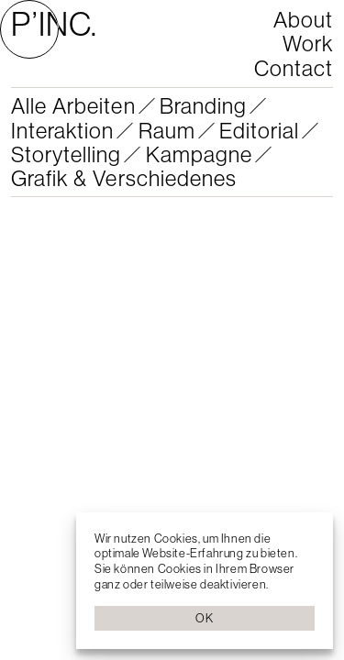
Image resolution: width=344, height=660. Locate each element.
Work (308, 43)
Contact (293, 68)
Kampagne (199, 154)
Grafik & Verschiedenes (124, 178)
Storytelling (66, 154)
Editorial (259, 130)
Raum (167, 130)
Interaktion (62, 130)
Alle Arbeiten (73, 105)
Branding (203, 105)
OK (204, 617)
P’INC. (54, 23)
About (303, 19)
